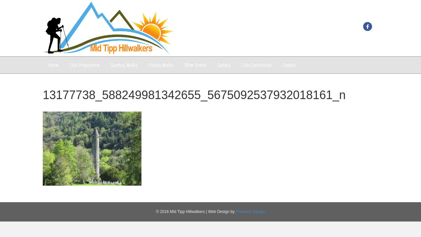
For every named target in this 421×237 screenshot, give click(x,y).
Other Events (196, 65)
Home (53, 65)
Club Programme (84, 65)
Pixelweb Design (250, 211)
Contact (289, 65)
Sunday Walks (124, 65)
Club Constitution (256, 65)
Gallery (224, 65)
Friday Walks (161, 65)
